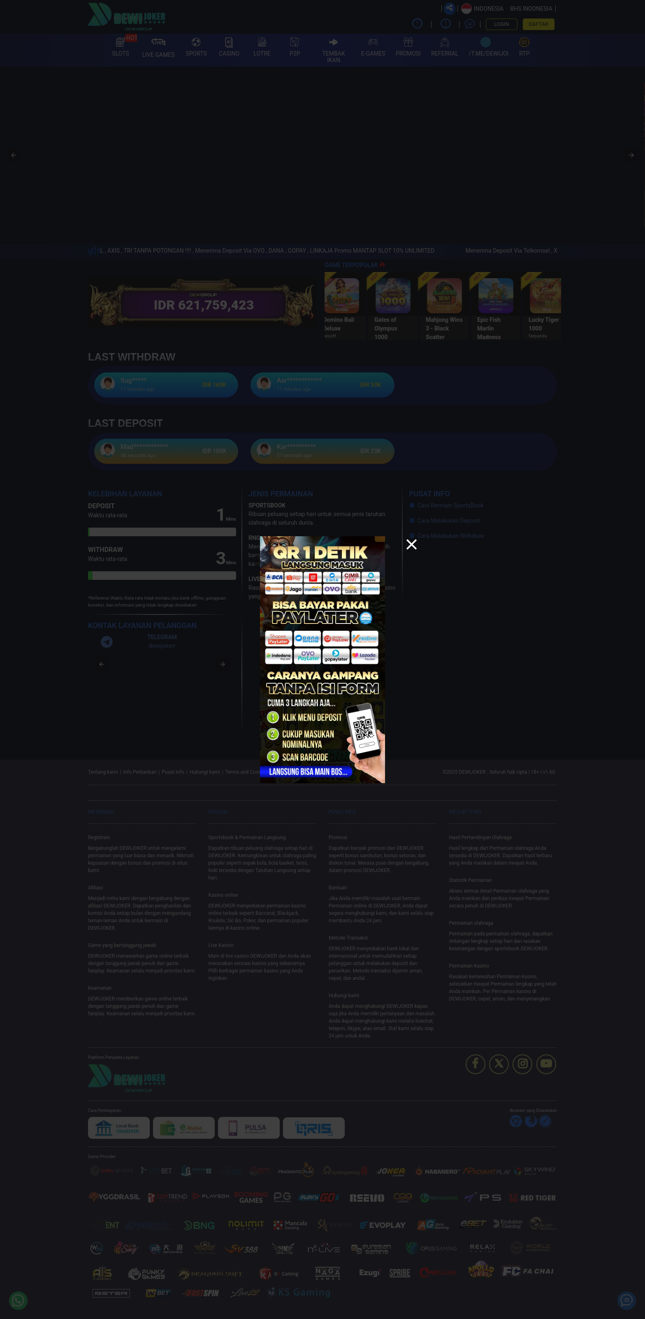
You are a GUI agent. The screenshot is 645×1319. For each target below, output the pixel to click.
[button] (411, 545)
